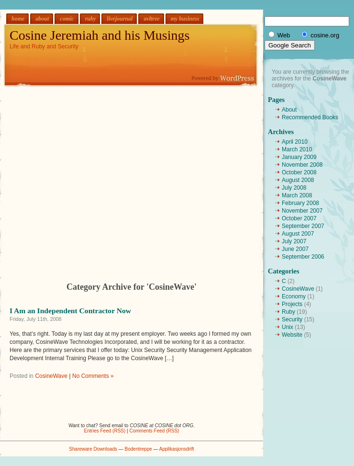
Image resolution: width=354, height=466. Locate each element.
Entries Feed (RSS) (105, 430)
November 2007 (302, 210)
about (42, 18)
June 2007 (295, 249)
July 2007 (294, 241)
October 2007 (299, 218)
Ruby (288, 311)
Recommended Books (310, 117)
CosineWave (51, 376)
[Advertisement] (89, 177)
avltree (151, 18)
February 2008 (300, 203)
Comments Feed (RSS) (154, 430)
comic (67, 18)
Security (292, 319)
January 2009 (299, 157)
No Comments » (93, 376)
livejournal (120, 18)
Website (292, 334)
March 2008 (297, 195)
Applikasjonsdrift (176, 449)
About (289, 109)
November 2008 (302, 164)
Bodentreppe (138, 449)
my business (185, 18)
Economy (294, 296)
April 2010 (295, 141)
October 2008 (299, 172)
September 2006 (303, 256)
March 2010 (297, 149)
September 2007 (303, 226)
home (17, 18)
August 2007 (298, 233)
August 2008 (298, 180)
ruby (90, 18)
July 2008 (294, 187)
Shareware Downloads (93, 449)
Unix (287, 327)
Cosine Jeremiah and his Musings (99, 35)
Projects (292, 304)
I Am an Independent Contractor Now (70, 311)
